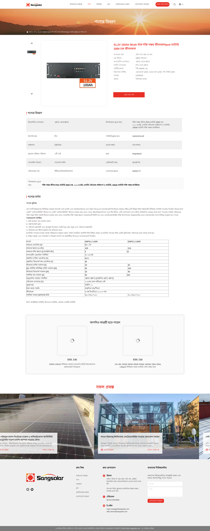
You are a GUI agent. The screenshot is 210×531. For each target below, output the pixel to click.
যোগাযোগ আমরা (142, 4)
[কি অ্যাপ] (27, 489)
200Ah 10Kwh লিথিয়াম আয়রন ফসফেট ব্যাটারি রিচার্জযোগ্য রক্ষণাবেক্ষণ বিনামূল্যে (72, 365)
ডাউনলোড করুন (123, 4)
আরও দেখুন (52, 449)
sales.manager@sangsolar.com (118, 509)
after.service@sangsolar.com (117, 512)
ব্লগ (108, 4)
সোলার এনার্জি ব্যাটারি (66, 302)
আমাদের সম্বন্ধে (76, 4)
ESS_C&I (72, 359)
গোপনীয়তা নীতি (60, 528)
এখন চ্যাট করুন (162, 4)
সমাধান (99, 4)
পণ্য (89, 4)
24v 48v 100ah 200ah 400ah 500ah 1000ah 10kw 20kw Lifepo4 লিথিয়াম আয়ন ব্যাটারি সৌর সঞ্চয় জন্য (138, 365)
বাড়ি (30, 32)
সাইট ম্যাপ (70, 528)
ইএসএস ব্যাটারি (51, 302)
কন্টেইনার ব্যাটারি (37, 302)
